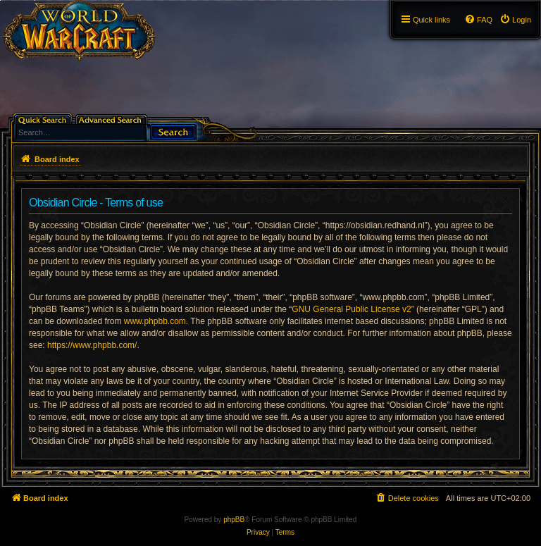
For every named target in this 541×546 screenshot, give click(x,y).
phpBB (233, 519)
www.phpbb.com (155, 321)
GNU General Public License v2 (351, 309)
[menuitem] (515, 19)
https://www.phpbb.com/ (92, 345)
